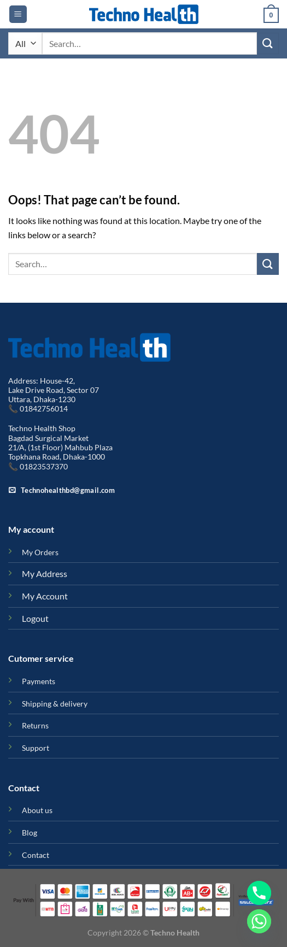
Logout (35, 618)
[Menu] (18, 14)
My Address (44, 573)
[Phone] (259, 893)
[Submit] (268, 43)
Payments (38, 681)
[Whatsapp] (259, 921)
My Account (45, 596)
